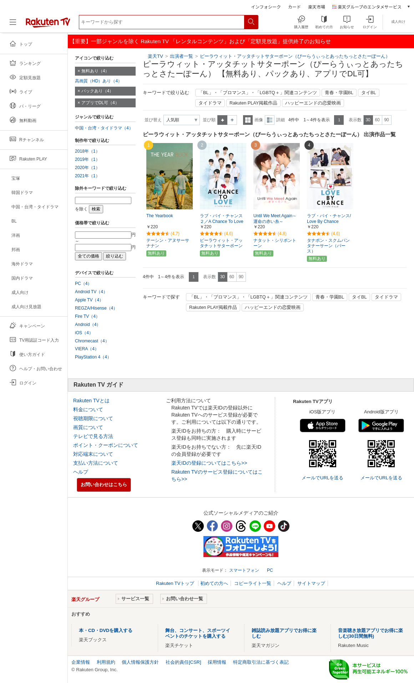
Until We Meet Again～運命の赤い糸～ (275, 218)
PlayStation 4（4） (93, 357)
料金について (88, 409)
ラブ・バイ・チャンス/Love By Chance (329, 218)
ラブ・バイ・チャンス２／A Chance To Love (221, 218)
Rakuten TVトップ (176, 583)
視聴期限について (93, 418)
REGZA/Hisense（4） (96, 308)
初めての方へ (214, 583)
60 (377, 119)
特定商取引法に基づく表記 (261, 662)
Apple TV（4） (89, 299)
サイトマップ (311, 583)
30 (367, 119)
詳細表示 (269, 120)
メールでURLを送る (322, 477)
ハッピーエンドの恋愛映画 (313, 103)
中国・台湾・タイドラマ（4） (104, 128)
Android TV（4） (91, 291)
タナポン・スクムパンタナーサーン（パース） (328, 246)
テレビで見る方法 (93, 436)
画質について (88, 427)
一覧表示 (248, 120)
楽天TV (155, 56)
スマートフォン (244, 570)
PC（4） (83, 283)
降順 (232, 120)
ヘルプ (80, 472)
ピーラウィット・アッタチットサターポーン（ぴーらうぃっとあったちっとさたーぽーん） (295, 56)
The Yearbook (159, 215)
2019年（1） (87, 159)
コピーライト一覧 (252, 583)
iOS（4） (84, 332)
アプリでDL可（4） (100, 102)
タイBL (368, 92)
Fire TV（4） (87, 316)
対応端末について (93, 454)
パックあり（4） (97, 90)
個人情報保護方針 (140, 662)
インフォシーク (266, 7)
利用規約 (106, 662)
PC (270, 570)
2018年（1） (87, 151)
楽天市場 (316, 7)
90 (386, 119)
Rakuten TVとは (91, 400)
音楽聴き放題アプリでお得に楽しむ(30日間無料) (370, 633)
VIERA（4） (87, 348)
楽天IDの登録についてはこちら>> (209, 463)
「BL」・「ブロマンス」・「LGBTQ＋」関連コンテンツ (257, 92)
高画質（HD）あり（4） (98, 80)
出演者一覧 (181, 56)
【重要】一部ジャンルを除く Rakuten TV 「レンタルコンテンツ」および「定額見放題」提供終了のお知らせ (200, 41)
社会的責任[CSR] (183, 662)
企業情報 (80, 662)
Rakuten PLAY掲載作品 (253, 103)
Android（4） (88, 324)
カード (294, 7)
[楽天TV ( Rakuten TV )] (48, 24)
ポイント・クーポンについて (105, 445)
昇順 (222, 120)
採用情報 (217, 662)
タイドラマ (210, 103)
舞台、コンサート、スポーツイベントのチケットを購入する (197, 633)
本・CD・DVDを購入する (105, 630)
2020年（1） (87, 167)
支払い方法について (95, 463)
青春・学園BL (339, 92)
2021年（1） (87, 175)
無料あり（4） (95, 70)
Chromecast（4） (92, 340)
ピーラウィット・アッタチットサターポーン (221, 243)
